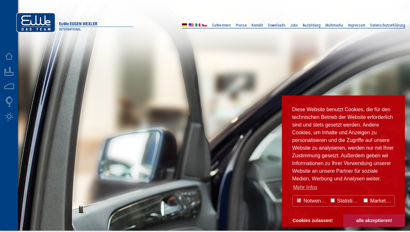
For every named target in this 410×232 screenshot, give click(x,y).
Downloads (276, 25)
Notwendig (312, 200)
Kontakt (257, 25)
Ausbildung (312, 25)
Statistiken (346, 200)
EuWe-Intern (221, 25)
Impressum (356, 25)
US (191, 25)
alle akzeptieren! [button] (374, 220)
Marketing (378, 200)
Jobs (294, 25)
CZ (204, 25)
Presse (241, 25)
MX (198, 25)
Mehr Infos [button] (305, 187)
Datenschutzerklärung (387, 25)
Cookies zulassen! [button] (312, 220)
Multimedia (334, 25)
